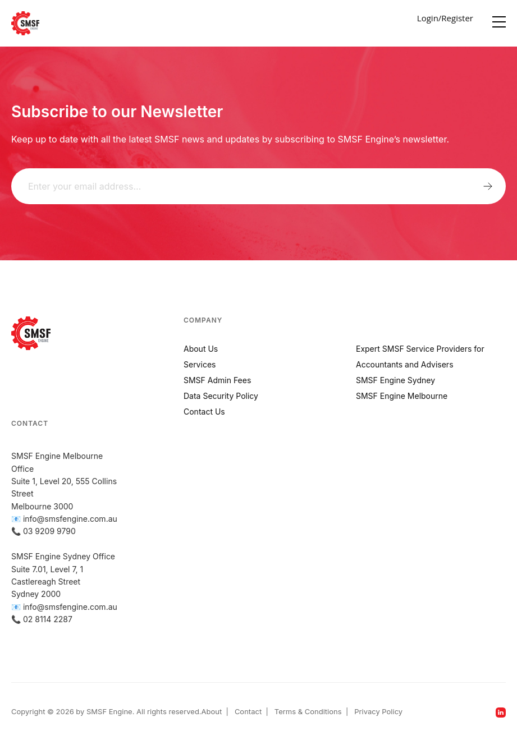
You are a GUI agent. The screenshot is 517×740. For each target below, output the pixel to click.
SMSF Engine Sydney (395, 380)
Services (200, 364)
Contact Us (204, 411)
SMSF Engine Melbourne (401, 396)
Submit (488, 186)
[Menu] (499, 19)
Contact (248, 711)
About (212, 711)
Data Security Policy (221, 396)
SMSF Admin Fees (217, 380)
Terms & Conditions (308, 711)
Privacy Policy (378, 711)
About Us (201, 348)
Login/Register (445, 18)
